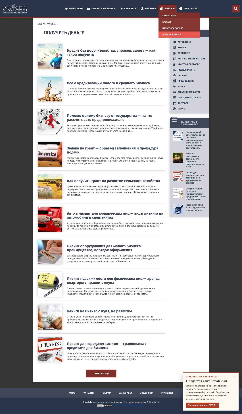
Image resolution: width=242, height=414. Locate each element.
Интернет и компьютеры (189, 58)
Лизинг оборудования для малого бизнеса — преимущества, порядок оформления (106, 248)
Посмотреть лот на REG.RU (202, 405)
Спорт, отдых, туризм (187, 97)
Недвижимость (184, 70)
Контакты (88, 393)
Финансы (167, 8)
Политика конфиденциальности (129, 405)
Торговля (180, 103)
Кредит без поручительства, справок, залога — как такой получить (111, 52)
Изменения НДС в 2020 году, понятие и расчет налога (195, 208)
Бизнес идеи (74, 8)
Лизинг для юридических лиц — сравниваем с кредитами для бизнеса (106, 346)
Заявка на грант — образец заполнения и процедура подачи (112, 150)
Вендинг (180, 47)
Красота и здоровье (186, 64)
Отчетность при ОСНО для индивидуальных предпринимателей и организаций (196, 193)
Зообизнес (181, 53)
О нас (72, 393)
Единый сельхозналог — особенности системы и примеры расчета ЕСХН (195, 160)
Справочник (146, 393)
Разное (179, 86)
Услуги (179, 108)
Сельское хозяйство (187, 92)
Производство (183, 81)
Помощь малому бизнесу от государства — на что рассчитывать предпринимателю (109, 117)
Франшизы (128, 8)
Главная (41, 24)
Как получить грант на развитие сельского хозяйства (113, 181)
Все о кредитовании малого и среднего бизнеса (108, 83)
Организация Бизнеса (101, 8)
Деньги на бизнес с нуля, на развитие (99, 311)
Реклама (106, 393)
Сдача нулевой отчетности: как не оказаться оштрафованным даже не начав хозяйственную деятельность (195, 140)
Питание (180, 75)
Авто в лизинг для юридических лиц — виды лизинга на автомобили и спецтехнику (115, 215)
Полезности (188, 8)
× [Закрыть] (235, 376)
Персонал (148, 8)
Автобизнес (182, 42)
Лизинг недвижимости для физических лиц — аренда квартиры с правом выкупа (113, 280)
